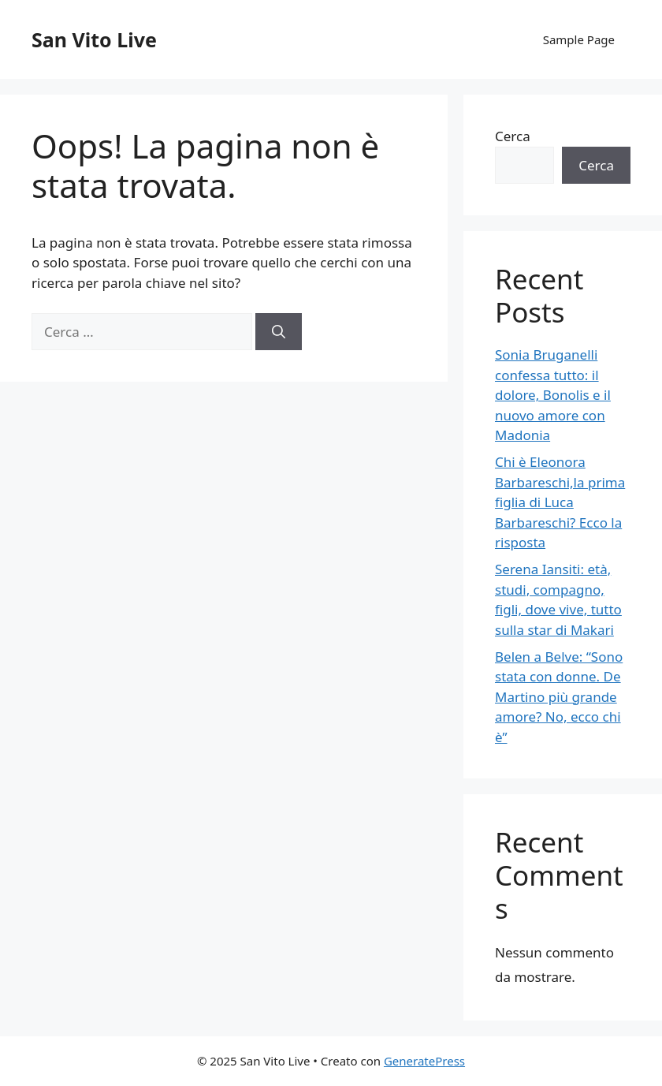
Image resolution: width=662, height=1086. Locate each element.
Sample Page (579, 39)
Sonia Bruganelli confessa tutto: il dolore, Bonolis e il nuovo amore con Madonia (553, 394)
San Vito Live (94, 39)
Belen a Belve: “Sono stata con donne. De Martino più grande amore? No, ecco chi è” (559, 696)
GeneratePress (424, 1061)
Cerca (512, 136)
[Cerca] (278, 332)
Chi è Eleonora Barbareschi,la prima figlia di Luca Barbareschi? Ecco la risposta (560, 502)
